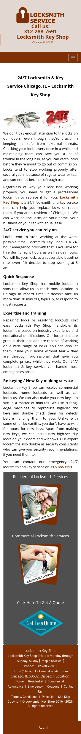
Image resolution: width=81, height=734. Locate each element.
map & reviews (52, 661)
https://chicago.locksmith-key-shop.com (41, 671)
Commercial (56, 681)
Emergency (35, 686)
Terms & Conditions (24, 697)
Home (20, 681)
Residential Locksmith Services (40, 476)
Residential (35, 681)
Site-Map (64, 697)
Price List (48, 697)
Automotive (15, 686)
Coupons (53, 686)
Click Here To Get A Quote (40, 602)
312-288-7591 (40, 31)
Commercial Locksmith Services (40, 535)
